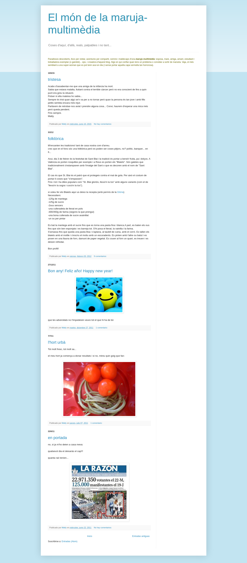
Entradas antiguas (141, 536)
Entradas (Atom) (69, 541)
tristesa (54, 79)
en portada (57, 437)
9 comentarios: (100, 256)
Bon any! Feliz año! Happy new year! (80, 271)
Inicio (89, 536)
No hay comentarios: (103, 124)
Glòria (120, 192)
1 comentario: (102, 328)
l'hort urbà (56, 342)
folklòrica (56, 138)
